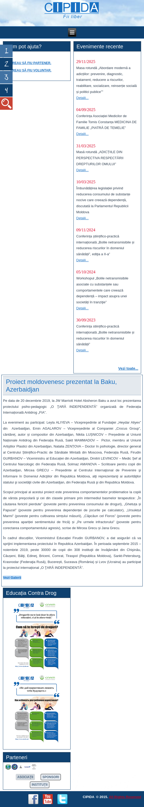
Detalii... (82, 98)
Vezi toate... (128, 368)
